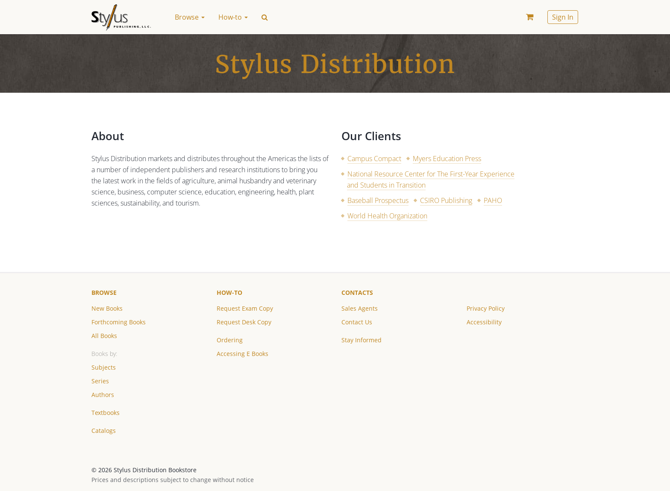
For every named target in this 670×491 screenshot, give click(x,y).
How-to (229, 292)
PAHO (493, 200)
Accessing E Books (242, 354)
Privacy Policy (486, 308)
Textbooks (105, 413)
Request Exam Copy (245, 308)
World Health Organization (387, 216)
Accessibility (484, 322)
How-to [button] (233, 17)
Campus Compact (374, 158)
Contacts (357, 292)
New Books (107, 308)
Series (100, 381)
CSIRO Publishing (446, 200)
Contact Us (356, 322)
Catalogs (103, 430)
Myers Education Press (447, 158)
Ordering (230, 340)
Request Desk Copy (244, 322)
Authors (102, 395)
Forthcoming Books (118, 322)
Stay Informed (361, 340)
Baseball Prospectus (377, 200)
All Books (104, 336)
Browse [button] (190, 17)
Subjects (103, 367)
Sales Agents (359, 308)
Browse (104, 292)
